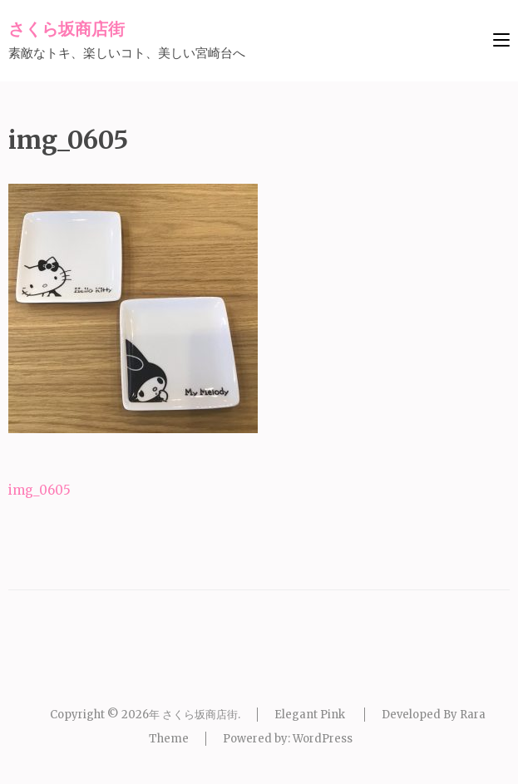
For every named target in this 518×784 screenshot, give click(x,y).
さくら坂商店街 (66, 28)
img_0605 (39, 490)
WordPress (323, 739)
